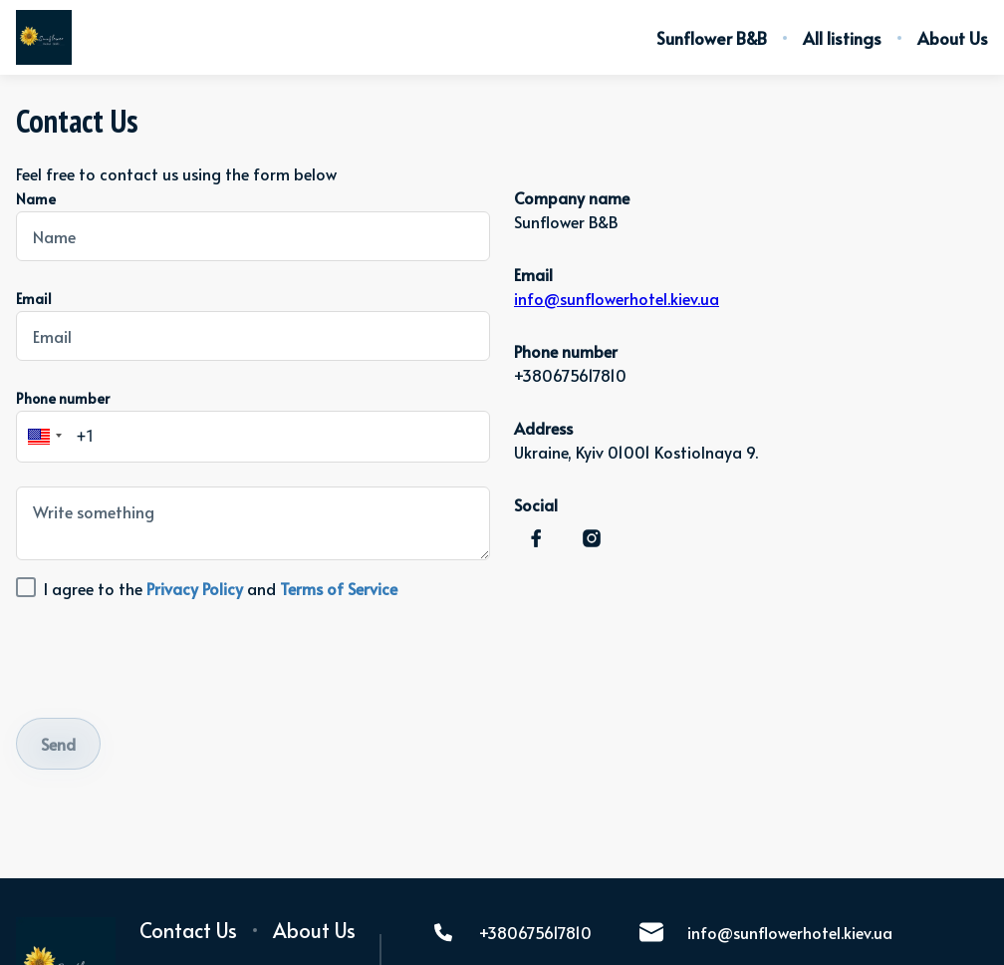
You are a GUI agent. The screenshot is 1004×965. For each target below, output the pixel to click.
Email (34, 298)
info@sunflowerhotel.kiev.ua (616, 298)
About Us (952, 38)
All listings (842, 38)
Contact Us (188, 930)
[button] (42, 437)
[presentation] (167, 655)
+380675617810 (511, 932)
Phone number (63, 398)
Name (36, 198)
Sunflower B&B (711, 38)
